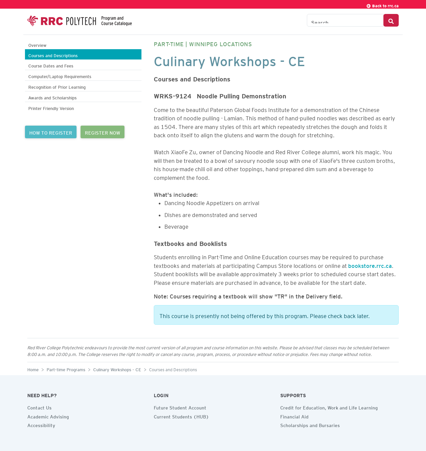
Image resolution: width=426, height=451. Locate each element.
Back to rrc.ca (382, 4)
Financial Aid (294, 415)
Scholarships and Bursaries (310, 424)
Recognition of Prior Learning (57, 86)
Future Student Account (180, 406)
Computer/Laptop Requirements (59, 75)
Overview (37, 44)
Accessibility (41, 424)
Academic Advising (48, 415)
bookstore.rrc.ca (370, 265)
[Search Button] (391, 20)
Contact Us (39, 406)
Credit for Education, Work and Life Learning (329, 406)
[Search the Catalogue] (345, 20)
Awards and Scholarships (52, 96)
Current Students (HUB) (181, 415)
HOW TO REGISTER (50, 132)
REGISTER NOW (102, 132)
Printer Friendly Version (51, 107)
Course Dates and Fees (50, 64)
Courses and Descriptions (53, 54)
